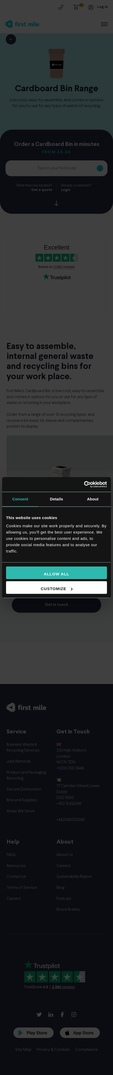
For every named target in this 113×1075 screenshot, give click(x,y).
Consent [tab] (20, 499)
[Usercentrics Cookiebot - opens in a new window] (84, 484)
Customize (57, 588)
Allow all (56, 574)
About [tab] (93, 499)
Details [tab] (56, 499)
